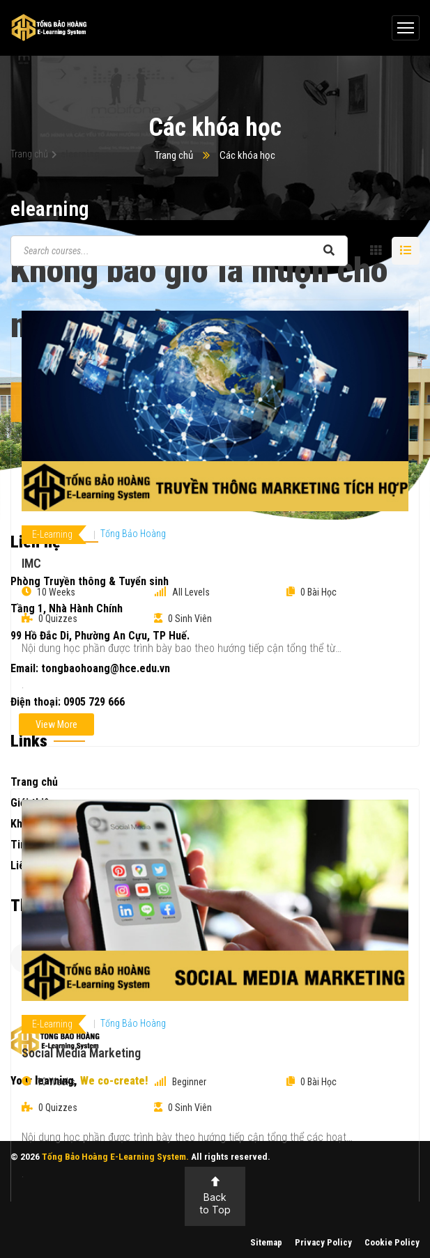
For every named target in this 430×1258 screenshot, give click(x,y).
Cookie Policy (392, 1242)
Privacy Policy (323, 1242)
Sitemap (266, 1242)
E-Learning (52, 534)
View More (56, 724)
